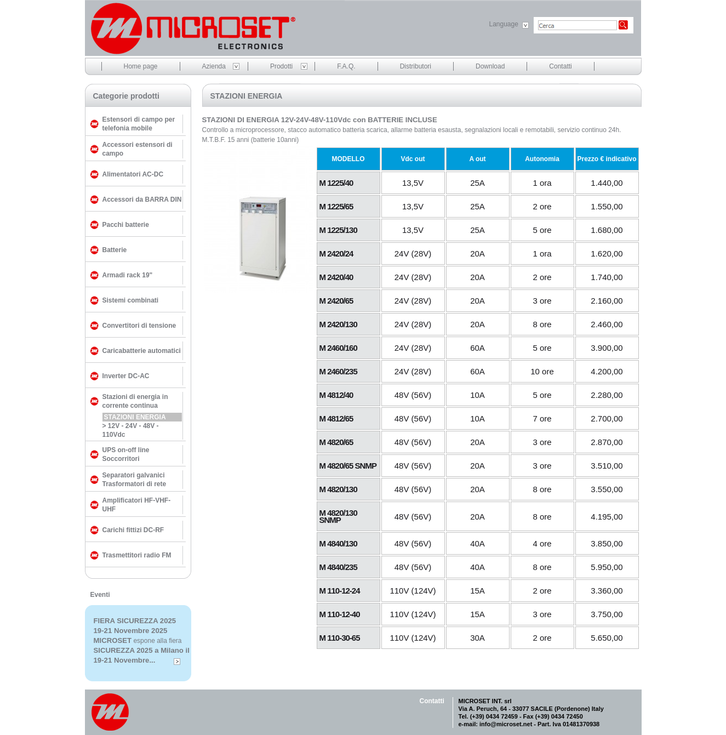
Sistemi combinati (130, 300)
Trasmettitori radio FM (137, 555)
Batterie (114, 250)
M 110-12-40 (339, 614)
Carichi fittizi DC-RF (133, 530)
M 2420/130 (338, 324)
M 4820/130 (338, 489)
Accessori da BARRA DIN (142, 199)
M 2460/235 (338, 371)
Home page (141, 66)
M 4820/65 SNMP (347, 465)
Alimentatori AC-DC (133, 174)
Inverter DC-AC (126, 376)
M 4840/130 (338, 543)
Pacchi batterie (125, 225)
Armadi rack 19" (127, 275)
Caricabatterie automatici (141, 351)
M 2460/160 (338, 347)
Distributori (415, 66)
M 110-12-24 (339, 590)
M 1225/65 (336, 206)
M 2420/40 (336, 277)
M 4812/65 (336, 418)
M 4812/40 (336, 395)
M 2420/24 (336, 253)
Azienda (214, 66)
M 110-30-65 (339, 637)
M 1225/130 (338, 230)
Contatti (560, 66)
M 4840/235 (338, 567)
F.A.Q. (346, 66)
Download (490, 66)
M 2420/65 (336, 300)
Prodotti (281, 66)
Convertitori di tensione (139, 325)
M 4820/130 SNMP (338, 516)
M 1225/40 (336, 182)
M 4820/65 (336, 442)
